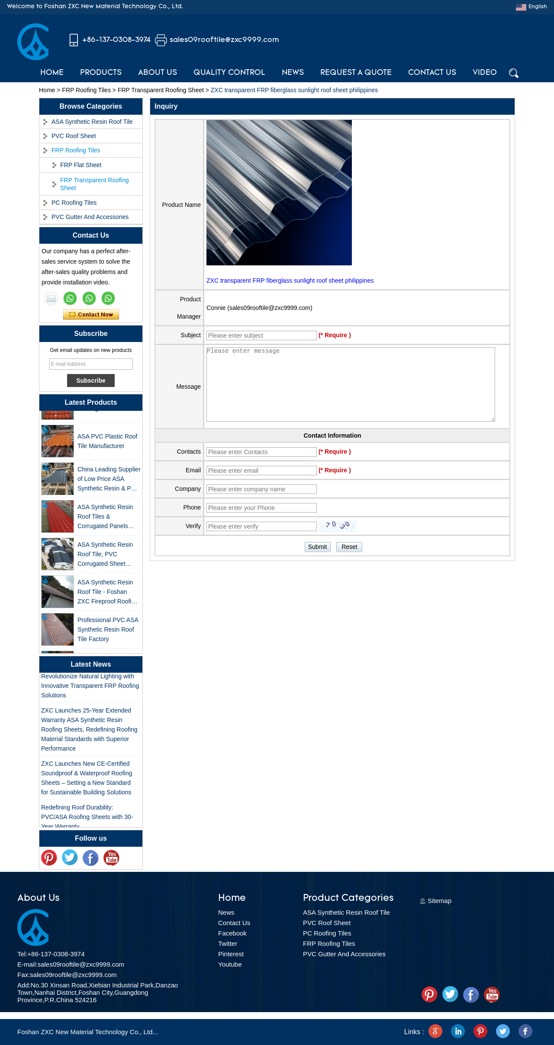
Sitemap (439, 900)
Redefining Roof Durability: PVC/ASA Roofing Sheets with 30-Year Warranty (87, 819)
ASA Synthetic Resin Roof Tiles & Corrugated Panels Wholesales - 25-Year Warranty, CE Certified (107, 520)
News (293, 73)
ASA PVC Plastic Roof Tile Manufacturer (107, 444)
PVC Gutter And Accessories (90, 216)
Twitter (227, 943)
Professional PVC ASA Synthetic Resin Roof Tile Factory (107, 632)
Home (52, 73)
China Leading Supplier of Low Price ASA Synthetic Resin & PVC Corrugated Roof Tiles (109, 482)
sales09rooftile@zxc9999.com (224, 40)
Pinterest (231, 954)
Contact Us (432, 73)
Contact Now (91, 314)
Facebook (232, 933)
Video (485, 73)
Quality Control (229, 73)
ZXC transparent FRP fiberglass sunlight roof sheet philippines (290, 280)
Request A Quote (356, 73)
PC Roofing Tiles (74, 202)
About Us (157, 73)
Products (101, 73)
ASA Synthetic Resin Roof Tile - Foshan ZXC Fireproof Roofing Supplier (107, 595)
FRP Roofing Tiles (86, 90)
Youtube (230, 964)
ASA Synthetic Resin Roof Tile (92, 121)
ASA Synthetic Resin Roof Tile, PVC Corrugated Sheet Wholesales (105, 557)
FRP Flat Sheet (80, 164)
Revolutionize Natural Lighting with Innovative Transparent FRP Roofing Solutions (90, 688)
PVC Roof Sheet (74, 135)
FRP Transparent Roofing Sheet (161, 90)
